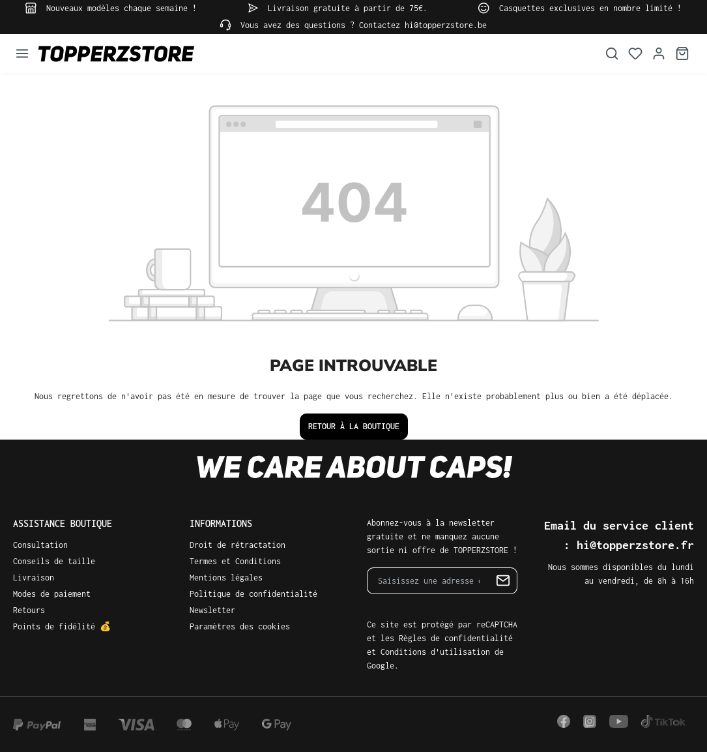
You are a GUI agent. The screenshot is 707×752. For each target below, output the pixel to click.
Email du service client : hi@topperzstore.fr (619, 535)
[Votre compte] (659, 53)
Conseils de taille (54, 561)
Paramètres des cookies (240, 626)
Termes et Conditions (235, 561)
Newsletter (212, 610)
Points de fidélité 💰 (62, 626)
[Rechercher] (612, 53)
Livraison (33, 577)
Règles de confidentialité (456, 638)
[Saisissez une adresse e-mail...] (428, 580)
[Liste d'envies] (635, 53)
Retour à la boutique (353, 426)
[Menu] (22, 53)
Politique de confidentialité (253, 594)
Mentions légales (226, 577)
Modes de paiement (52, 594)
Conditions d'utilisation (435, 652)
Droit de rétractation (237, 545)
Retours (29, 610)
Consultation (40, 545)
